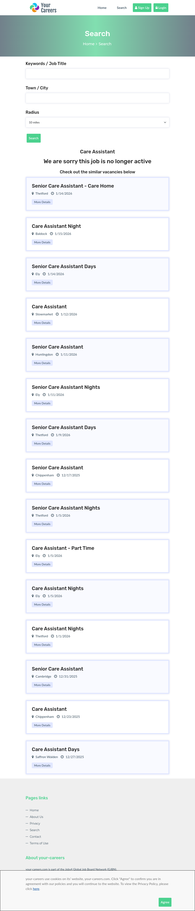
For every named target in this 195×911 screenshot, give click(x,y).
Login (161, 7)
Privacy (35, 823)
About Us (36, 817)
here (36, 889)
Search (122, 7)
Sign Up (142, 7)
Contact (35, 837)
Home (102, 7)
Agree (165, 902)
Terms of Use (39, 843)
